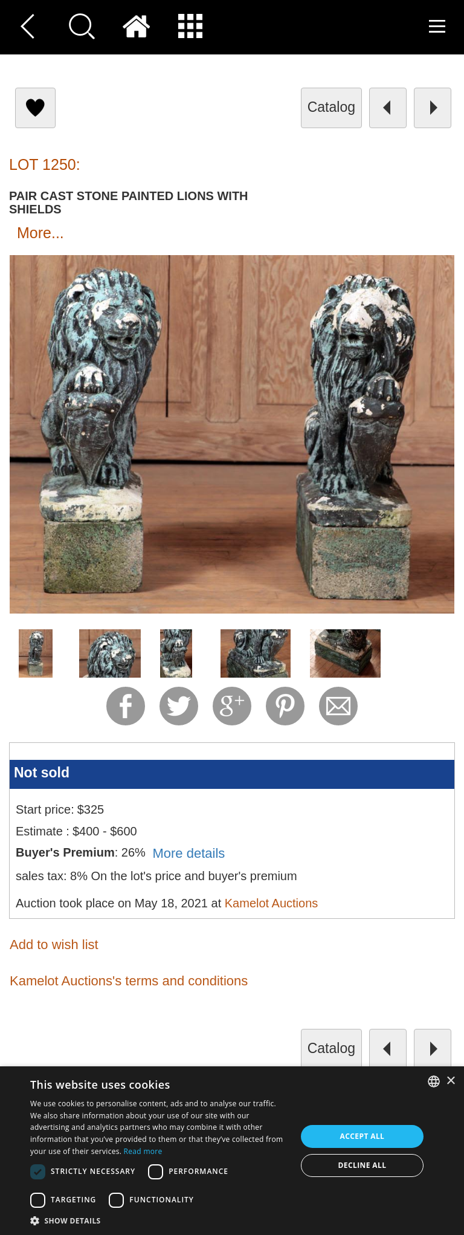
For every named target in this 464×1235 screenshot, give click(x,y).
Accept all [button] (362, 1136)
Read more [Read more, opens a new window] (143, 1151)
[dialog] (232, 1150)
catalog (331, 107)
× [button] (450, 1081)
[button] (159, 1220)
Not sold (41, 772)
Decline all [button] (362, 1165)
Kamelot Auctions (271, 903)
